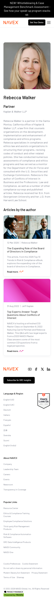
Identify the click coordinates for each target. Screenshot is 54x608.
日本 (5, 430)
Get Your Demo (36, 22)
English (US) (8, 399)
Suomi (6, 440)
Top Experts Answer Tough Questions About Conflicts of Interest (23, 314)
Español (7, 425)
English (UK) (8, 405)
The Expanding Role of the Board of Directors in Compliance (25, 250)
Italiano (6, 415)
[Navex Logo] (11, 22)
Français (7, 420)
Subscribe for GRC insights (19, 380)
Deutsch (7, 410)
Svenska (7, 435)
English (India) (9, 445)
